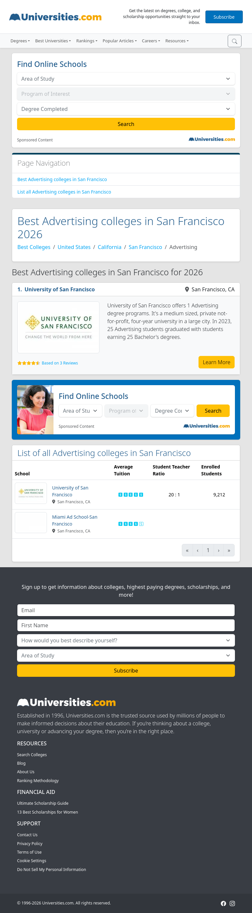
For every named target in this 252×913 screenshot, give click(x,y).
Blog (21, 763)
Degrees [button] (18, 41)
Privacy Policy (29, 843)
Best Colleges (34, 247)
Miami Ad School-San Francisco (74, 520)
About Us (25, 772)
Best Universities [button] (51, 41)
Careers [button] (149, 41)
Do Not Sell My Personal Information (51, 869)
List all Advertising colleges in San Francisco (64, 192)
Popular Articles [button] (118, 41)
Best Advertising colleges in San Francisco (62, 179)
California (109, 247)
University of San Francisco (60, 289)
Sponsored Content (35, 140)
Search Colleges (32, 754)
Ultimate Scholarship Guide (43, 803)
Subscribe (224, 17)
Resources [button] (175, 41)
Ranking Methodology (38, 780)
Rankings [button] (85, 41)
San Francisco (145, 247)
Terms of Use (29, 852)
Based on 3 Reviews (60, 363)
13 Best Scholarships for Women (47, 812)
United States (74, 247)
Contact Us (27, 835)
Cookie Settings (31, 860)
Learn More (216, 362)
